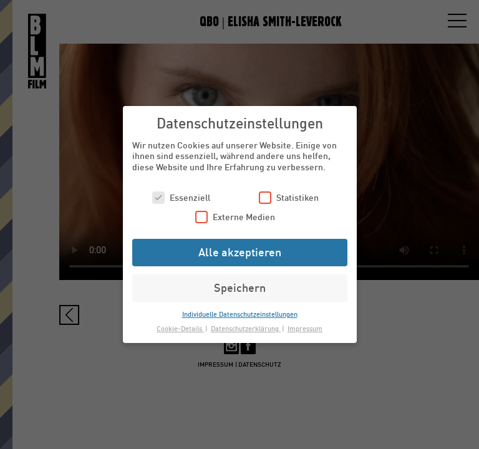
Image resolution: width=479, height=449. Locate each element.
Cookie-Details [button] (180, 328)
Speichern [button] (240, 287)
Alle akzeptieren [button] (239, 252)
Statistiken (289, 197)
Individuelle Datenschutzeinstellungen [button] (240, 314)
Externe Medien (235, 217)
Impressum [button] (305, 328)
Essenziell (181, 197)
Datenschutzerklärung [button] (246, 328)
